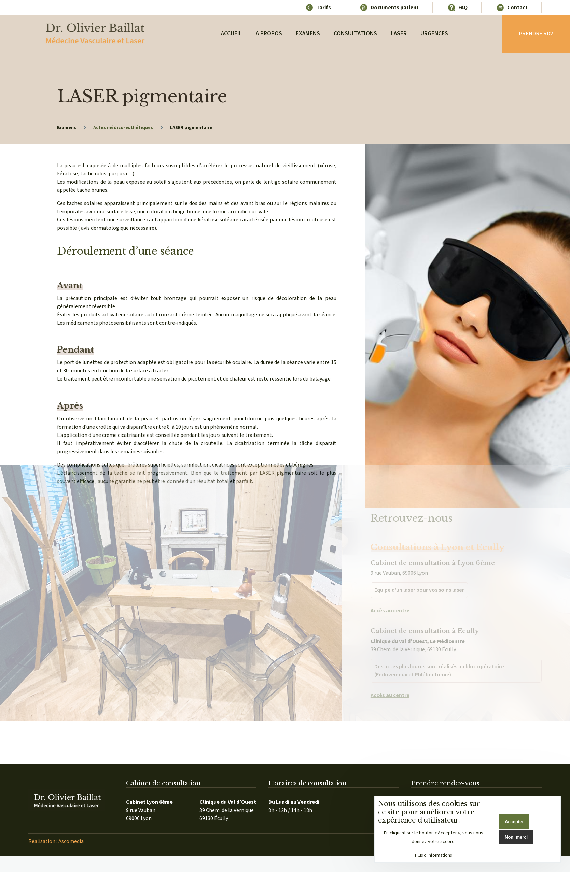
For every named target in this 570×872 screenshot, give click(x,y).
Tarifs (323, 7)
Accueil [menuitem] (231, 33)
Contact (517, 7)
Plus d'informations (433, 855)
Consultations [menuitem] (355, 33)
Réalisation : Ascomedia (56, 841)
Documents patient (395, 7)
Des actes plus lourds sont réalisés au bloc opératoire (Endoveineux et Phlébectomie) (439, 653)
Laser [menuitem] (399, 33)
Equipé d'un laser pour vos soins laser (419, 573)
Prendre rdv (536, 34)
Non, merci (516, 837)
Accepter (514, 821)
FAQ (463, 7)
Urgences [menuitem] (434, 33)
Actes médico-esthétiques (123, 127)
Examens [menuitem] (308, 33)
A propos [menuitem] (269, 33)
